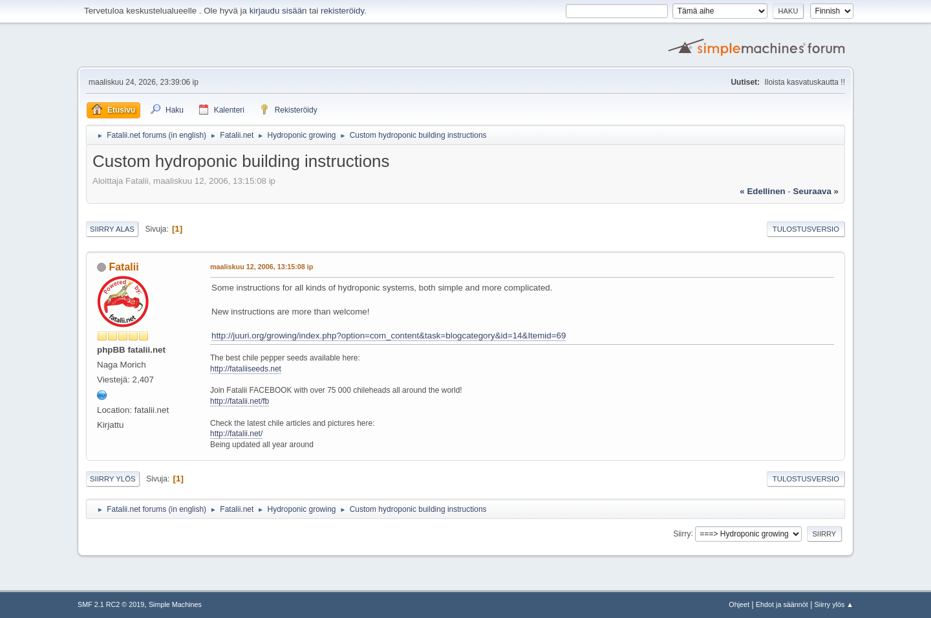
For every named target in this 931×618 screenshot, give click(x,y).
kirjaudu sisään (278, 11)
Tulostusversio (806, 229)
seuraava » (816, 191)
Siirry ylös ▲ (834, 604)
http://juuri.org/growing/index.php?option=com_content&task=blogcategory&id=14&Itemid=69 (388, 335)
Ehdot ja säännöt (782, 604)
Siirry (681, 533)
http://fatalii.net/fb (239, 401)
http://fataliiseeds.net (245, 368)
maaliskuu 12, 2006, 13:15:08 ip (261, 266)
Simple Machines (175, 604)
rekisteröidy (342, 11)
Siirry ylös (113, 479)
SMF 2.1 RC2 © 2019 (111, 604)
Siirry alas (112, 229)
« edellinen (762, 191)
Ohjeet (739, 604)
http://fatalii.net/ (236, 433)
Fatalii (123, 266)
